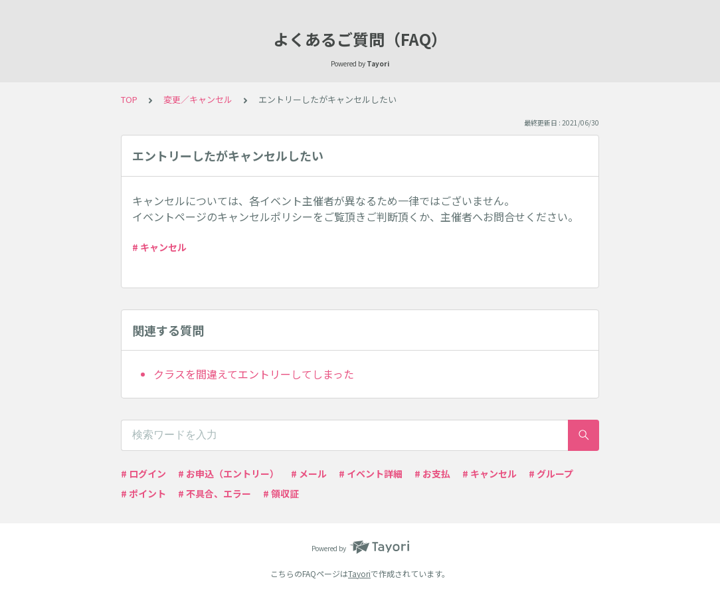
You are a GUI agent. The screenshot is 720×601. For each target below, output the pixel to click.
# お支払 (432, 473)
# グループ (551, 473)
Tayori (359, 573)
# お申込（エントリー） (228, 473)
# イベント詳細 (371, 473)
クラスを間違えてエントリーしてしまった (253, 374)
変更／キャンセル (197, 99)
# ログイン (143, 473)
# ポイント (143, 493)
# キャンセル (159, 247)
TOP (129, 99)
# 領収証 (281, 493)
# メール (309, 473)
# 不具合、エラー (214, 493)
